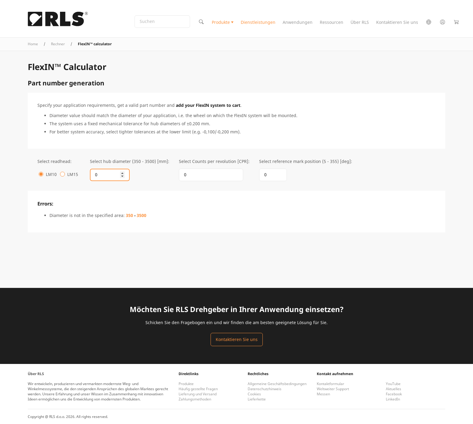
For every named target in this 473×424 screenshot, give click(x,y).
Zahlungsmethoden (195, 399)
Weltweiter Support (333, 388)
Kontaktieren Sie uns (397, 22)
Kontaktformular (330, 383)
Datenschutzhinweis (264, 388)
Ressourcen (331, 22)
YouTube (393, 383)
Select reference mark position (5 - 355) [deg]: (305, 161)
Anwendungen (298, 22)
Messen (323, 394)
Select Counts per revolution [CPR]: (214, 161)
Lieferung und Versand (198, 394)
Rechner (58, 43)
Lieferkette (257, 399)
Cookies (254, 394)
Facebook (394, 394)
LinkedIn (393, 399)
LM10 (51, 174)
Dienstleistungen (258, 22)
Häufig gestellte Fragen (198, 388)
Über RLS (360, 22)
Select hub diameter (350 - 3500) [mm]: (129, 161)
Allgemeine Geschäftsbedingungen (277, 383)
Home (33, 43)
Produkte (221, 22)
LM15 (72, 174)
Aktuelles (393, 388)
